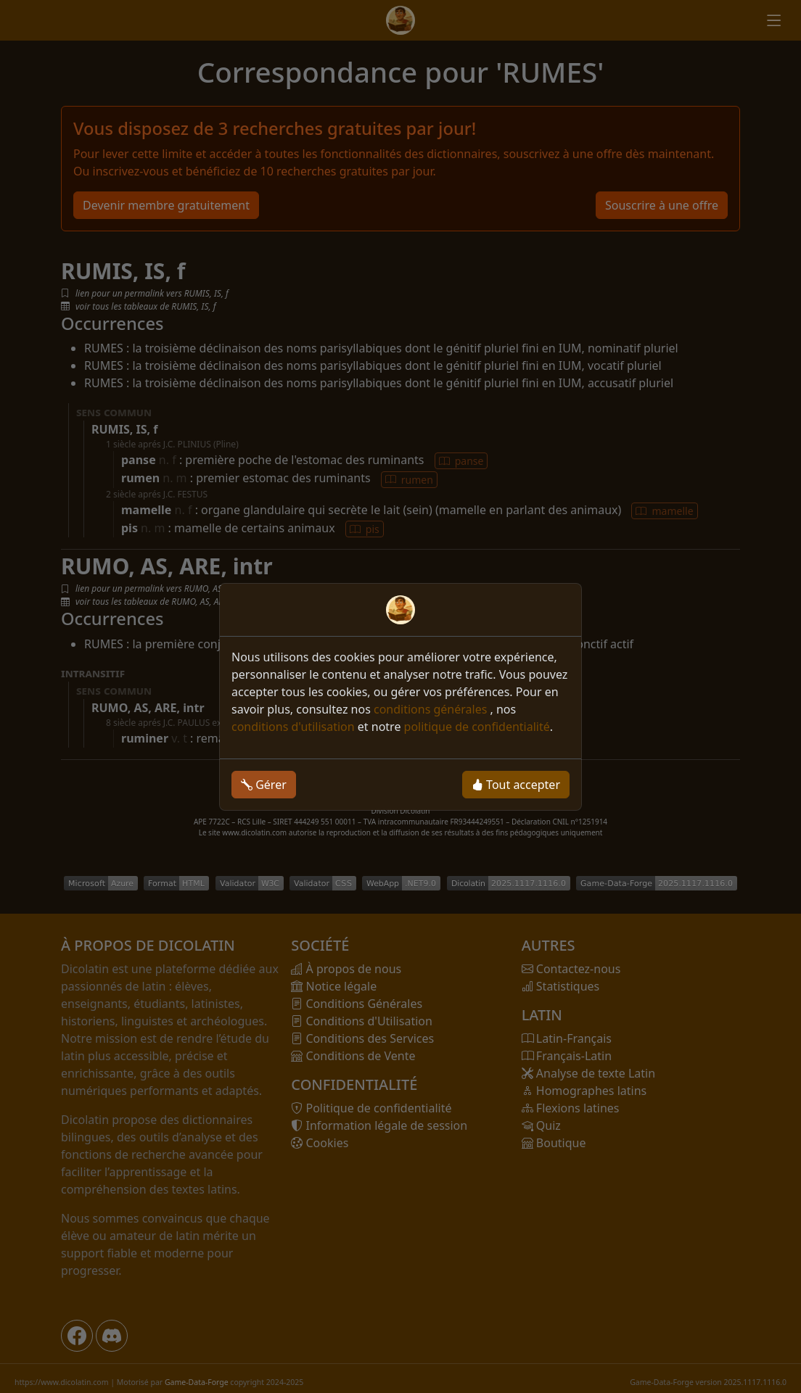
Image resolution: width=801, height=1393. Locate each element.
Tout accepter (516, 785)
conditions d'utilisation (293, 727)
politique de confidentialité (477, 727)
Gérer (264, 785)
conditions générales (432, 709)
